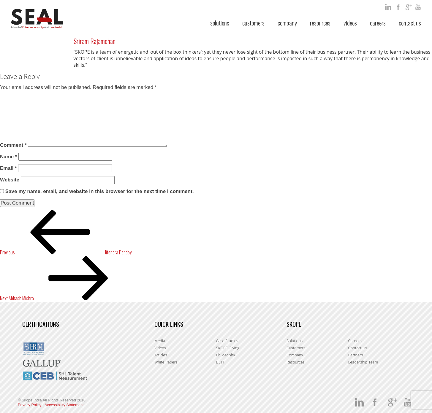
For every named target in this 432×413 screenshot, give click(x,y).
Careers (378, 22)
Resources (320, 22)
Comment (13, 145)
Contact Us (410, 22)
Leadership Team (363, 362)
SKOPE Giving (227, 347)
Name (8, 157)
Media (159, 340)
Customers (253, 22)
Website (9, 180)
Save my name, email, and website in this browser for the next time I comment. (99, 191)
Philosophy (225, 355)
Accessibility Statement (64, 405)
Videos (350, 22)
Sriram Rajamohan (94, 41)
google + (408, 7)
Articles (160, 355)
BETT (220, 362)
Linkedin (388, 7)
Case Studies (227, 340)
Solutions (219, 22)
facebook (398, 7)
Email (8, 168)
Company (287, 22)
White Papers (166, 362)
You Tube (418, 7)
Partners (355, 355)
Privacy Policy (30, 405)
